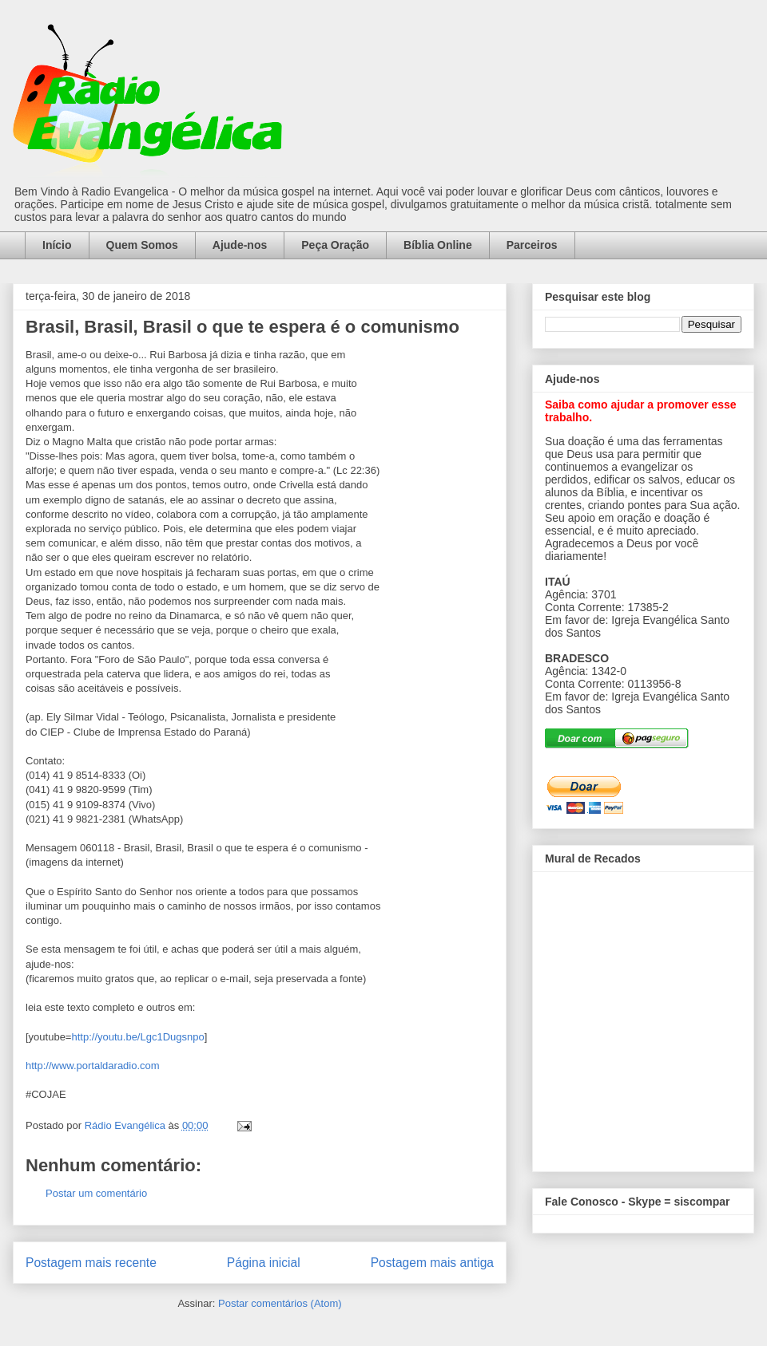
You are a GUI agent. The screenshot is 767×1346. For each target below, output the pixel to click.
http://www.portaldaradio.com (93, 1066)
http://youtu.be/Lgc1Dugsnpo (137, 1037)
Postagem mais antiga (432, 1262)
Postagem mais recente (91, 1262)
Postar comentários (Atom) (280, 1303)
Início (57, 245)
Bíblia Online (437, 245)
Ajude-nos (240, 245)
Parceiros (532, 245)
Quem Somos (142, 245)
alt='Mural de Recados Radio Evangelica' (642, 1017)
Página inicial (263, 1262)
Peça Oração (335, 245)
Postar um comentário (96, 1193)
